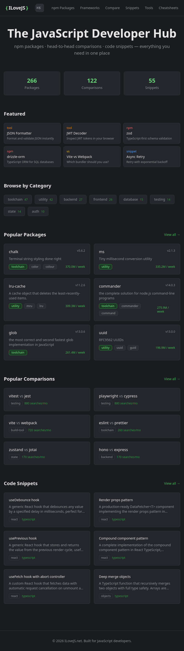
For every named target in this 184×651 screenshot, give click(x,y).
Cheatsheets (168, 8)
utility (46, 199)
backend (73, 199)
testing (162, 199)
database (133, 199)
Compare (112, 8)
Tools (149, 8)
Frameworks (90, 8)
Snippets (132, 8)
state (14, 211)
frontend (102, 199)
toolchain (18, 199)
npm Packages (63, 8)
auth (38, 211)
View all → (172, 234)
